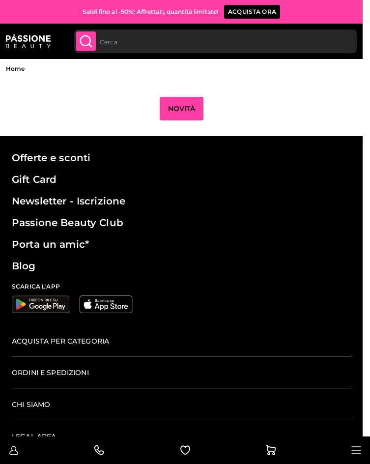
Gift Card (34, 179)
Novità (181, 108)
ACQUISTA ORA (252, 11)
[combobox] (215, 41)
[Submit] (86, 41)
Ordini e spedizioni (50, 372)
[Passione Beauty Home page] (28, 41)
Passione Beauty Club (67, 223)
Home (15, 68)
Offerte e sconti (51, 158)
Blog (24, 266)
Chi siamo (31, 404)
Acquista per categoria (60, 341)
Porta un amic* (50, 244)
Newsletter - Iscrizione (68, 201)
